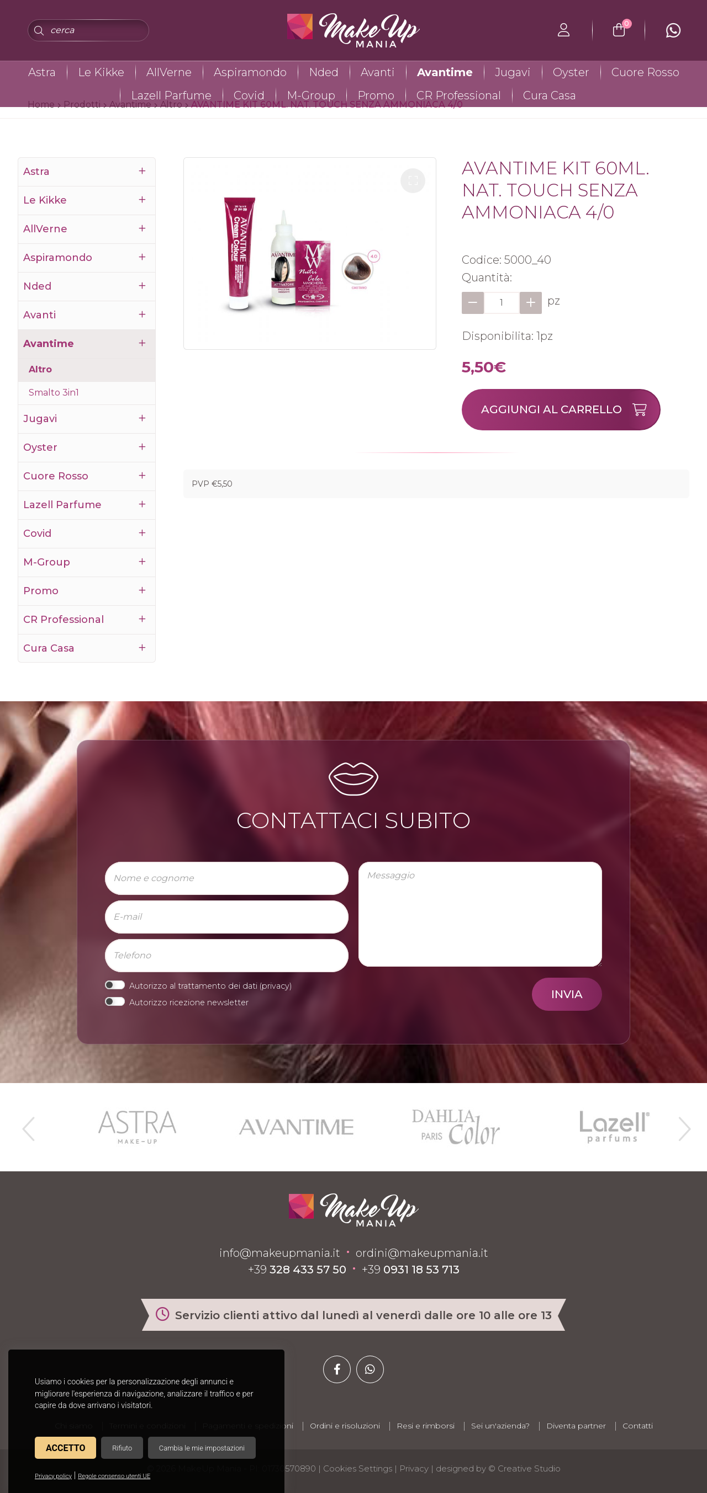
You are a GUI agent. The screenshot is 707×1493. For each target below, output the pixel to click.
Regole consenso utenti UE (114, 1476)
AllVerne (169, 72)
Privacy (414, 1468)
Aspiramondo (250, 72)
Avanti (378, 72)
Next (679, 1124)
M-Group (311, 95)
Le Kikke (101, 72)
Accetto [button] (65, 1448)
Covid (249, 95)
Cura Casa (549, 95)
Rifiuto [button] (122, 1448)
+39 (297, 1269)
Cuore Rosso (645, 72)
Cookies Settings (357, 1468)
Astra (42, 72)
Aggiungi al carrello (570, 409)
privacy (275, 986)
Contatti (637, 1426)
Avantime (445, 72)
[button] (412, 180)
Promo (375, 95)
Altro (40, 369)
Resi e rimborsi (426, 1426)
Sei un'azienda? (500, 1426)
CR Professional (458, 95)
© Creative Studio (524, 1468)
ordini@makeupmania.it (422, 1253)
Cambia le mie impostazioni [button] (202, 1448)
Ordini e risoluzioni (345, 1426)
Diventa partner (576, 1426)
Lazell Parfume (171, 95)
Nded (324, 72)
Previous (27, 1124)
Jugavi (513, 72)
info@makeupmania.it (279, 1253)
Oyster (571, 72)
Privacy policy (53, 1476)
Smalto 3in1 (54, 392)
